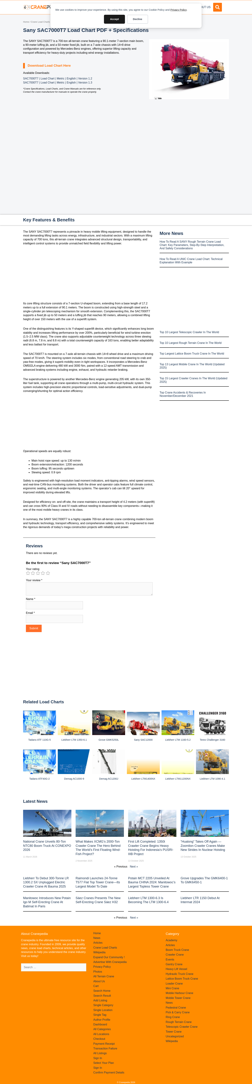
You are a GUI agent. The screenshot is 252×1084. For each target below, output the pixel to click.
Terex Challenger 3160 (212, 739)
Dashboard (100, 1024)
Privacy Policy (178, 9)
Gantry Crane (174, 964)
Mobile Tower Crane (178, 997)
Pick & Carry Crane (178, 1012)
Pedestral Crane (176, 1007)
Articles (97, 942)
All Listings (100, 1053)
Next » (134, 866)
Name (30, 599)
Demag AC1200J (108, 778)
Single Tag (99, 1014)
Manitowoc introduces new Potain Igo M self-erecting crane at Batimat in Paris (47, 902)
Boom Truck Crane (177, 949)
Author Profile (101, 1019)
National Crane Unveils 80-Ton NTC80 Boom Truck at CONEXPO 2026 (47, 846)
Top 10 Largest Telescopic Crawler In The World (189, 332)
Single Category (103, 1005)
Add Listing (100, 1000)
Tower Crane (174, 1031)
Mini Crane (172, 988)
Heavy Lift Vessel (176, 969)
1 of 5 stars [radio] (28, 573)
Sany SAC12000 (143, 739)
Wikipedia (99, 952)
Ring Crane (173, 1017)
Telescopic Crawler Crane (182, 1026)
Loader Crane (174, 983)
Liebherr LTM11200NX (178, 778)
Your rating (32, 569)
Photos (97, 971)
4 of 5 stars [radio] (43, 573)
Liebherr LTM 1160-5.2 (178, 739)
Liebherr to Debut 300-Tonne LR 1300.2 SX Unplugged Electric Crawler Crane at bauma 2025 (46, 882)
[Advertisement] (189, 128)
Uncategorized (175, 1036)
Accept (114, 19)
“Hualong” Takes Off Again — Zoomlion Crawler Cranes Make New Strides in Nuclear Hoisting (203, 846)
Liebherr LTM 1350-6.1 (74, 739)
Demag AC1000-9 (74, 778)
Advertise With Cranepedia (110, 961)
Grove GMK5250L (109, 739)
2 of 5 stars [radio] (33, 573)
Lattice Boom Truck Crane (182, 978)
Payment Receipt (104, 1043)
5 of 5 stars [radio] (48, 573)
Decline (137, 19)
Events (170, 959)
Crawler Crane (175, 954)
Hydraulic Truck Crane (179, 973)
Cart (96, 986)
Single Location (102, 1010)
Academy (171, 940)
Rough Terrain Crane (179, 1021)
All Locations (101, 1034)
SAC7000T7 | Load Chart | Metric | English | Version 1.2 (57, 78)
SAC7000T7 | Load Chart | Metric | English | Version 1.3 (57, 82)
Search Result (102, 995)
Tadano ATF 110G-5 (39, 739)
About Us (203, 7)
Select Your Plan (103, 1062)
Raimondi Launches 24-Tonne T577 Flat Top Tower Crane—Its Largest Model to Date (98, 882)
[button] (217, 7)
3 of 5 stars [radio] (38, 573)
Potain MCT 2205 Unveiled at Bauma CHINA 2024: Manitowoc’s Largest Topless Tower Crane (152, 882)
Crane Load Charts (40, 22)
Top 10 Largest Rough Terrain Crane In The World (191, 342)
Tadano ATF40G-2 (39, 778)
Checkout (99, 1038)
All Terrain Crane (103, 976)
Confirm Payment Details (108, 1072)
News (96, 937)
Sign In (97, 1058)
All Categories (102, 1029)
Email (30, 612)
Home (26, 22)
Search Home (101, 990)
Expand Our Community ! (109, 957)
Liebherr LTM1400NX (143, 778)
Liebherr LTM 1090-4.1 (212, 778)
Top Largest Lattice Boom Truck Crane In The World (192, 353)
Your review (34, 580)
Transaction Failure (105, 1048)
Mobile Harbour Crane (179, 993)
